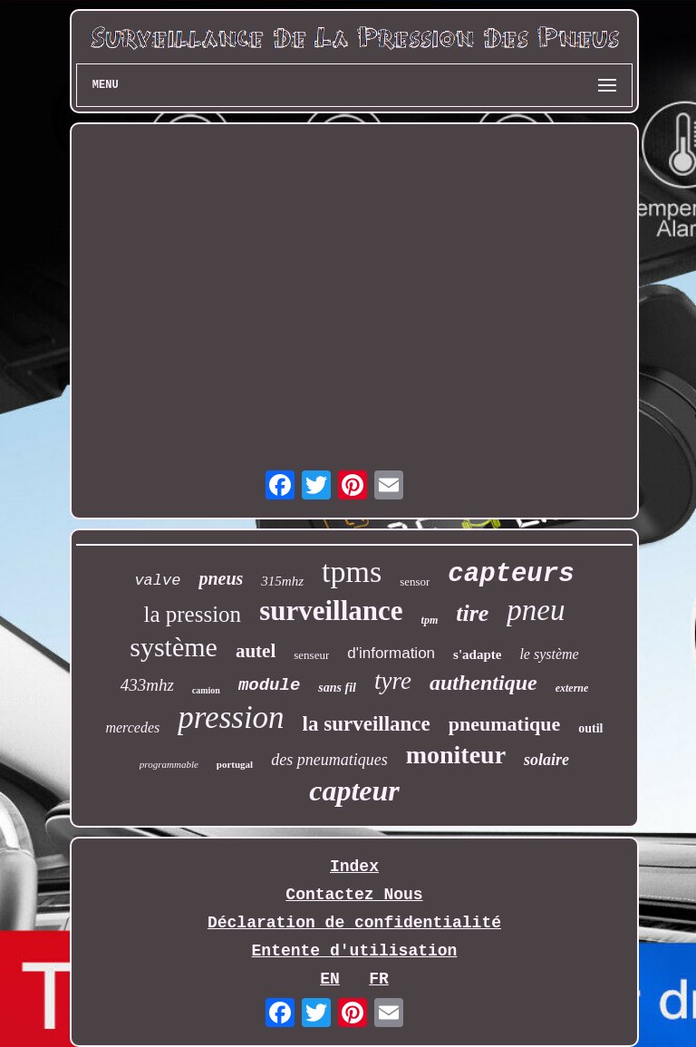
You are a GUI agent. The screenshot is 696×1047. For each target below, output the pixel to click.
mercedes (132, 727)
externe (572, 688)
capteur (354, 790)
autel (256, 651)
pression (231, 717)
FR (379, 979)
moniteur (456, 755)
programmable (169, 764)
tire (472, 613)
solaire (546, 760)
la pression (193, 614)
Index (354, 867)
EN (330, 979)
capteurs (511, 574)
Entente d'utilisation (355, 951)
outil (590, 728)
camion (206, 690)
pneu (536, 610)
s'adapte (477, 654)
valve (157, 580)
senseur (311, 655)
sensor (415, 581)
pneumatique (504, 724)
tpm (430, 620)
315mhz (282, 581)
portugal (235, 764)
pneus (220, 578)
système (174, 647)
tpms (352, 571)
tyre (392, 680)
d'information (391, 653)
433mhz (147, 684)
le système (548, 654)
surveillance (330, 610)
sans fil (337, 687)
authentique (483, 682)
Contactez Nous (353, 895)
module (269, 685)
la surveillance (366, 724)
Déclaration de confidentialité (354, 923)
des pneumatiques (329, 760)
